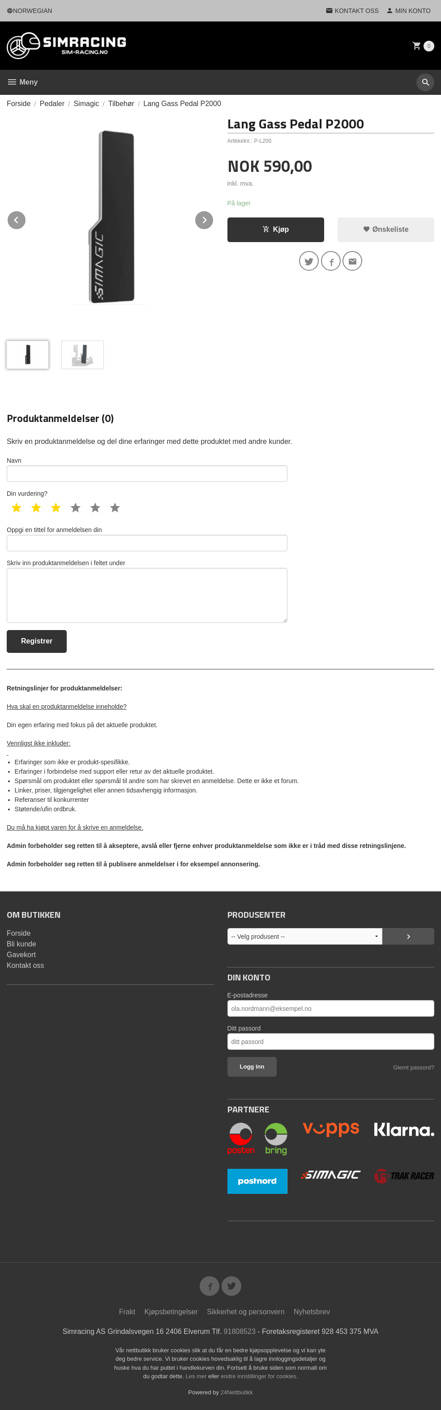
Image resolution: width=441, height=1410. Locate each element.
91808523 (240, 1331)
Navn (147, 469)
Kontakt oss (25, 965)
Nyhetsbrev (312, 1312)
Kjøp (275, 229)
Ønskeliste (385, 229)
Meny (22, 82)
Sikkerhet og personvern (245, 1312)
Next (213, 218)
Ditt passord (244, 1028)
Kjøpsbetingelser (171, 1312)
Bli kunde (21, 944)
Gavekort (21, 954)
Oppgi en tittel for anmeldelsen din (147, 538)
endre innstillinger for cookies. (259, 1376)
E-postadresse (247, 995)
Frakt (127, 1312)
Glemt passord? (413, 1067)
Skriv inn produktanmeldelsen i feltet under (147, 591)
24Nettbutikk (237, 1392)
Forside (18, 103)
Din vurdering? (27, 493)
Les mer (196, 1376)
